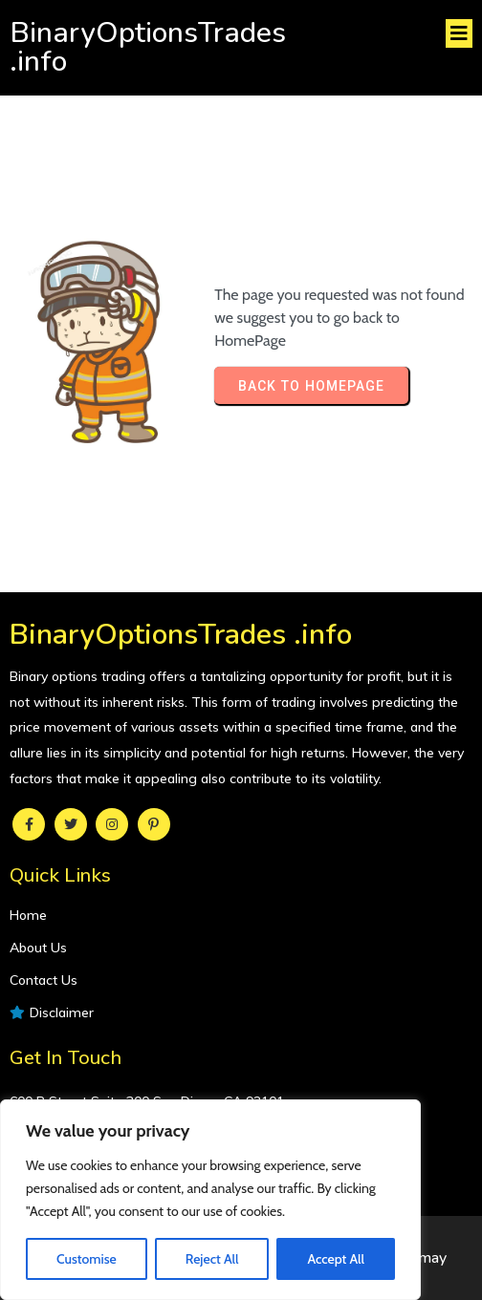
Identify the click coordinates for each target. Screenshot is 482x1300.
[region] (210, 1199)
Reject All (212, 1259)
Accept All (335, 1259)
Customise (86, 1259)
